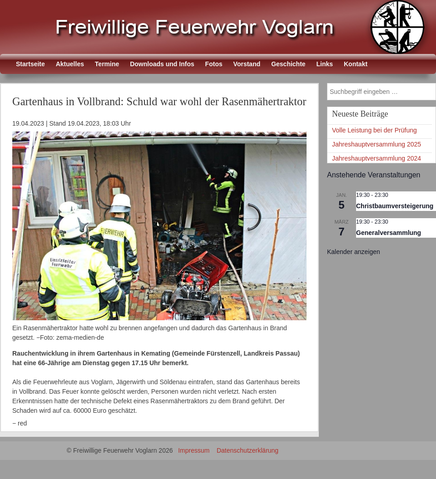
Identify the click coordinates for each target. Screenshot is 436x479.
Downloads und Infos (162, 64)
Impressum (193, 450)
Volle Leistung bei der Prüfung (374, 130)
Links (325, 64)
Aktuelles (70, 64)
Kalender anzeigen (353, 251)
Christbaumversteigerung (394, 206)
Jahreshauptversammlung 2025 (376, 144)
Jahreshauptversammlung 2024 (376, 158)
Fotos (214, 64)
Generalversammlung (388, 232)
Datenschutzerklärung (247, 450)
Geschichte (288, 64)
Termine (107, 64)
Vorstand (247, 64)
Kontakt (355, 64)
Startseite (30, 64)
